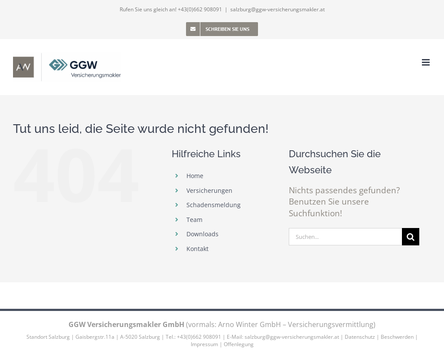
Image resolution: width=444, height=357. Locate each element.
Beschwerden (397, 336)
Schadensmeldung (213, 205)
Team (194, 219)
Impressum (204, 344)
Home (194, 176)
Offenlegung (239, 344)
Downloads (202, 234)
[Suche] (410, 236)
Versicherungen (209, 190)
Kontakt (197, 249)
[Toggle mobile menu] (426, 62)
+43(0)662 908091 (200, 9)
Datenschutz (360, 336)
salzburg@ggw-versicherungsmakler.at (277, 9)
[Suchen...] (345, 236)
